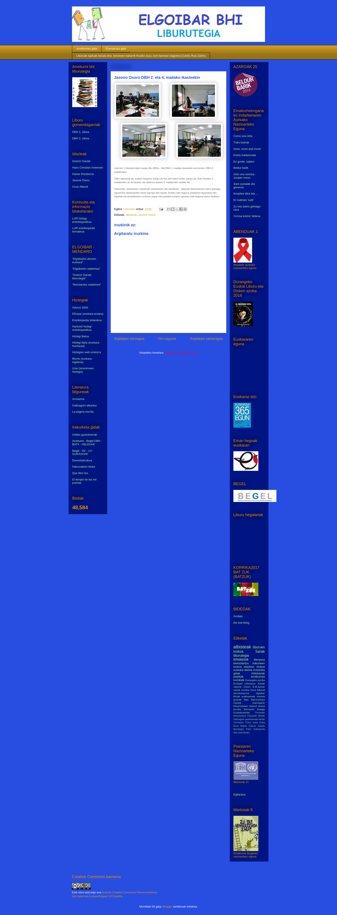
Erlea (262, 722)
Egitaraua (239, 794)
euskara (238, 670)
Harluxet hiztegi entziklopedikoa (82, 328)
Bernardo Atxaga (254, 709)
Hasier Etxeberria (83, 174)
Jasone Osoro (147, 214)
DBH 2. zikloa (80, 138)
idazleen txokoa (254, 666)
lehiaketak (240, 659)
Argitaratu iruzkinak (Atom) (181, 352)
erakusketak (248, 696)
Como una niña (242, 136)
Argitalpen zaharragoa (206, 338)
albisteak (131, 214)
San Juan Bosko (241, 732)
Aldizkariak (258, 673)
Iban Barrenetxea (254, 699)
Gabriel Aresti (257, 706)
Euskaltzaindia (241, 712)
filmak (236, 696)
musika (245, 690)
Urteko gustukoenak (84, 434)
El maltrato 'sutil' (243, 200)
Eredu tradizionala (244, 155)
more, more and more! (247, 148)
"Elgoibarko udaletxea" (86, 268)
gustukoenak (251, 719)
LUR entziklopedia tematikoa (83, 229)
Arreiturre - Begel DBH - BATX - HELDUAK (87, 442)
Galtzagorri (238, 719)
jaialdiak (238, 676)
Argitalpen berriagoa (129, 338)
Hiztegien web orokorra (86, 352)
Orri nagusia (167, 338)
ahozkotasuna (241, 693)
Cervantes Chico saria (245, 722)
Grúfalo (238, 616)
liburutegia (241, 655)
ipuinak (237, 699)
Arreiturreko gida (87, 48)
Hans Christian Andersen (87, 167)
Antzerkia (259, 670)
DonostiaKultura (82, 460)
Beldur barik (240, 167)
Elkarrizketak (240, 706)
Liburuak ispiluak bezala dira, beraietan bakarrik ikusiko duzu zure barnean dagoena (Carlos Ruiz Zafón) (141, 55)
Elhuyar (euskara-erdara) (87, 313)
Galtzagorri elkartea (84, 405)
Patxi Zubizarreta (255, 729)
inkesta (261, 696)
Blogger (167, 906)
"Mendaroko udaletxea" (86, 284)
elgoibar (260, 693)
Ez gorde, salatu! (243, 161)
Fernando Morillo (256, 716)
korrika (237, 709)
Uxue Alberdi (80, 186)
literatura (259, 659)
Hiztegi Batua (80, 336)
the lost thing (241, 622)
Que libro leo (80, 473)
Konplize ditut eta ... (245, 193)
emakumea (258, 676)
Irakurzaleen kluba (83, 466)
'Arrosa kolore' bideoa (246, 216)
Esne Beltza (240, 726)
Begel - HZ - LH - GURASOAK (82, 452)
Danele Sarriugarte (249, 702)
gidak (236, 673)
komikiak (238, 680)
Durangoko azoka (255, 680)
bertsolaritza (241, 663)
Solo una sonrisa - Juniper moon (244, 176)
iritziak (262, 719)
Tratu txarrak (241, 142)
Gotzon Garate (81, 161)
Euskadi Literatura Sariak (249, 683)
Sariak (260, 651)
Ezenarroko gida (116, 48)
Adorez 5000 (80, 307)
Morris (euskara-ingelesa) (82, 360)
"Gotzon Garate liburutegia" (82, 276)
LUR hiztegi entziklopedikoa (82, 220)
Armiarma (78, 399)
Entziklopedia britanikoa (87, 320)
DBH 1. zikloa (80, 132)
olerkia (248, 670)
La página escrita (82, 411)
